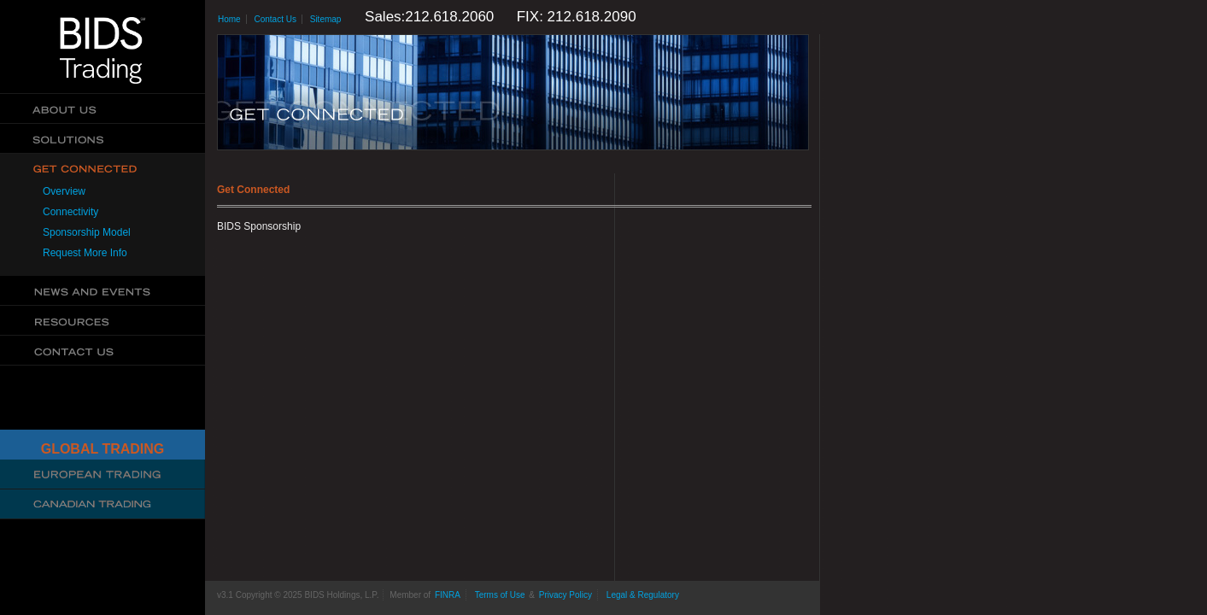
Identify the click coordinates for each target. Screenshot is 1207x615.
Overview (64, 191)
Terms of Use (500, 595)
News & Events (102, 291)
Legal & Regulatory (642, 595)
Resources (102, 321)
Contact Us (102, 351)
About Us (102, 109)
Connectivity (70, 212)
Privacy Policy (565, 595)
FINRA (447, 595)
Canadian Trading (102, 504)
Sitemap (326, 19)
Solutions (102, 139)
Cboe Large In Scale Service (102, 474)
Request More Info (85, 253)
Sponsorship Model (87, 232)
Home (229, 19)
